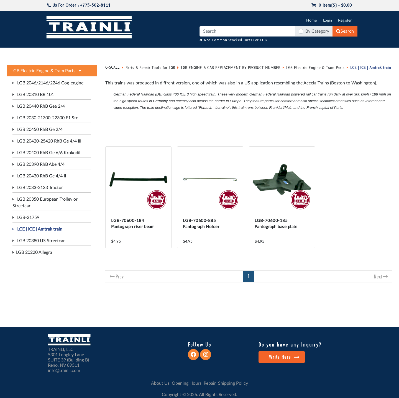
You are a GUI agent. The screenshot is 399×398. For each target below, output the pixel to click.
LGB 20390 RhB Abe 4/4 (38, 164)
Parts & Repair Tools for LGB (150, 67)
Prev (120, 276)
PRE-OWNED (271, 53)
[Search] (247, 31)
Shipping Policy (233, 383)
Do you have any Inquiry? (290, 344)
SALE (293, 53)
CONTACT (343, 53)
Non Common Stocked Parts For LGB (233, 40)
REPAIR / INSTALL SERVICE (230, 53)
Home (311, 20)
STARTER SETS (316, 53)
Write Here (284, 357)
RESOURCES (159, 53)
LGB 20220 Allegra (32, 252)
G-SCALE (54, 53)
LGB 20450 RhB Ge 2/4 (37, 129)
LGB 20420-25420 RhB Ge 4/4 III (46, 141)
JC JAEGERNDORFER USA (119, 53)
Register (345, 20)
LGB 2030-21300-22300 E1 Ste (45, 118)
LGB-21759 (25, 217)
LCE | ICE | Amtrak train (37, 229)
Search (345, 31)
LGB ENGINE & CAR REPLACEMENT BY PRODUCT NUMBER (230, 67)
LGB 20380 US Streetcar (38, 241)
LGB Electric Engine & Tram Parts (315, 67)
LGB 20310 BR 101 (33, 94)
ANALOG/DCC (188, 53)
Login (327, 20)
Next (378, 276)
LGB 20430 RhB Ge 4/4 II (39, 176)
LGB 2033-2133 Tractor (37, 187)
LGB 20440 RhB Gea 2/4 (38, 106)
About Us (160, 383)
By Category (317, 31)
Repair (210, 383)
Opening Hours (186, 383)
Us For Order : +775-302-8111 (79, 5)
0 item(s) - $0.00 (331, 5)
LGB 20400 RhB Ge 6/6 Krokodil (46, 153)
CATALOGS (81, 53)
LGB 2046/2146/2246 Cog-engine (47, 83)
